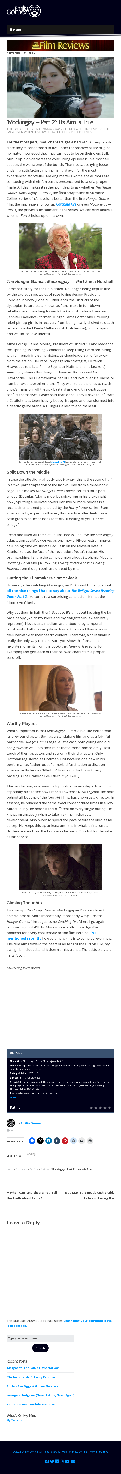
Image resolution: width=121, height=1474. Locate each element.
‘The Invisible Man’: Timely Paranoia (31, 1377)
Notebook (21, 1169)
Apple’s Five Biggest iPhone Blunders (32, 1386)
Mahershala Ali (58, 461)
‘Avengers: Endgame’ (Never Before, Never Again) (40, 1395)
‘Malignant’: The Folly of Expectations (33, 1368)
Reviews (44, 1169)
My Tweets (14, 1420)
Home (10, 1169)
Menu (17, 29)
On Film (33, 1169)
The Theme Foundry (95, 1451)
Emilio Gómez (31, 1123)
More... (14, 1097)
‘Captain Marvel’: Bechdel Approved (31, 1404)
